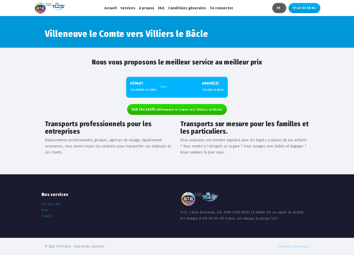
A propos (146, 8)
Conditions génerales (187, 8)
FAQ (161, 8)
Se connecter (221, 8)
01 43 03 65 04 (304, 8)
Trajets (47, 216)
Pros (45, 210)
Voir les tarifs (177, 109)
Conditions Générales (293, 246)
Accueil (111, 8)
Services (127, 8)
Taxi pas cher (51, 204)
